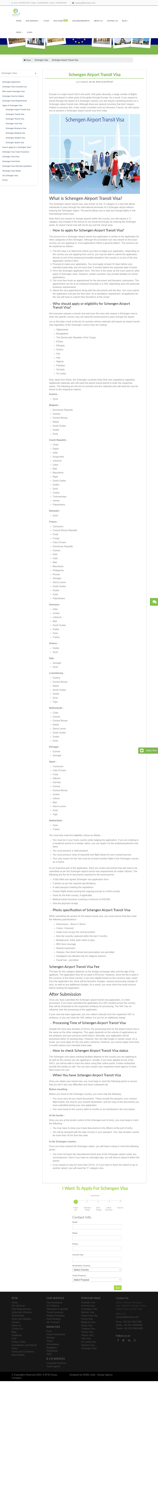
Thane (49, 1341)
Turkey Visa (87, 1332)
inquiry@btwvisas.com (85, 3)
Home (18, 21)
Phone (75, 1244)
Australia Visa (88, 1302)
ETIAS (5, 180)
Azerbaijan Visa (89, 1309)
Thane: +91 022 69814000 (129, 1328)
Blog (125, 21)
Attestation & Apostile (57, 1309)
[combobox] (97, 1270)
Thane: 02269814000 (58, 3)
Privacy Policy (19, 1342)
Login (29, 32)
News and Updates (21, 1319)
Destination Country (81, 1266)
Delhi (49, 1354)
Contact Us (112, 21)
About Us (98, 21)
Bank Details (18, 1355)
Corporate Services (56, 1363)
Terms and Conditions (23, 1351)
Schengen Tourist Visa (15, 119)
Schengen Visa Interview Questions (17, 166)
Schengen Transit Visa (15, 114)
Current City (77, 1255)
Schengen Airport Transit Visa (18, 109)
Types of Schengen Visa (12, 105)
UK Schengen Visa (10, 175)
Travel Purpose (79, 1275)
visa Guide (60, 20)
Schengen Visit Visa (14, 123)
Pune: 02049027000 (22, 3)
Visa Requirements (81, 21)
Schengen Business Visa (16, 128)
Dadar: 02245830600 (39, 3)
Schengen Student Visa (15, 138)
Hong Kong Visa (89, 1315)
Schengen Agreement (11, 82)
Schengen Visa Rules (11, 161)
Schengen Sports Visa (15, 142)
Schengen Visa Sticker (11, 171)
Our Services (32, 21)
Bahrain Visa (87, 1312)
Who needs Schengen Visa (13, 91)
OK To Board (52, 1322)
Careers (16, 1322)
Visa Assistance (54, 1302)
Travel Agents (53, 1366)
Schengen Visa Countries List (14, 87)
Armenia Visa (88, 1305)
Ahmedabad (52, 1344)
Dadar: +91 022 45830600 (129, 1325)
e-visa (46, 21)
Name (74, 1233)
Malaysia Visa (88, 1322)
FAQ (14, 1338)
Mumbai (50, 1337)
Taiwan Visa (87, 1335)
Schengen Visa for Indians (13, 96)
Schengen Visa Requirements (14, 101)
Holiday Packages (55, 1315)
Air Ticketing (52, 1305)
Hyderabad (52, 1351)
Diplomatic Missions (22, 1312)
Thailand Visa (88, 1328)
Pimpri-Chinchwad (55, 1334)
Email (74, 1222)
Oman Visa (87, 1325)
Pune (49, 1331)
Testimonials (18, 1315)
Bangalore (51, 1347)
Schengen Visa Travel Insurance (15, 152)
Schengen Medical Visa (15, 133)
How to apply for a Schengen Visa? (16, 147)
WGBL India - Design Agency (98, 1375)
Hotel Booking (53, 1319)
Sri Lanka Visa (88, 1342)
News (19, 32)
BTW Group (51, 1375)
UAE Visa (86, 1338)
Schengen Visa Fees (10, 157)
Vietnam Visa (88, 1345)
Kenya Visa (87, 1319)
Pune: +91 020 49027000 (129, 1322)
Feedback (17, 1335)
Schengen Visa (89, 1348)
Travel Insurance (54, 1312)
